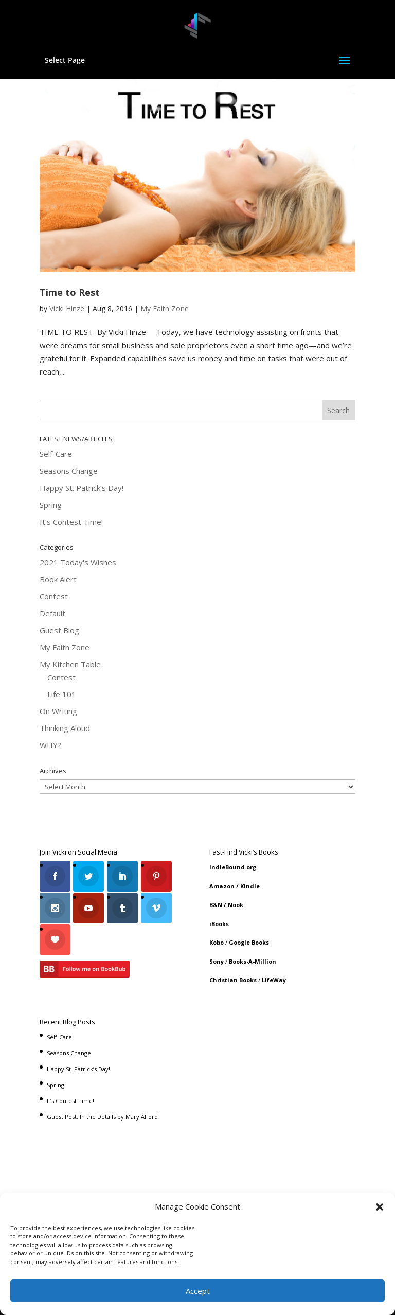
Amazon (222, 886)
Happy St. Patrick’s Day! (81, 488)
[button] (379, 1207)
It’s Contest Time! (71, 522)
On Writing (58, 711)
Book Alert (58, 579)
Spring (51, 505)
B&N (215, 905)
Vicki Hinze (66, 308)
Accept (198, 1291)
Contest (54, 596)
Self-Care (56, 454)
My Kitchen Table (70, 664)
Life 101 (61, 694)
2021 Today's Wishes (78, 562)
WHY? (50, 745)
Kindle (250, 886)
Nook (235, 905)
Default (52, 613)
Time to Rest (70, 292)
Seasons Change (69, 471)
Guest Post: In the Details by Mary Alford (102, 1114)
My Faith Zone (164, 308)
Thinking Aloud (65, 728)
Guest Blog (59, 630)
